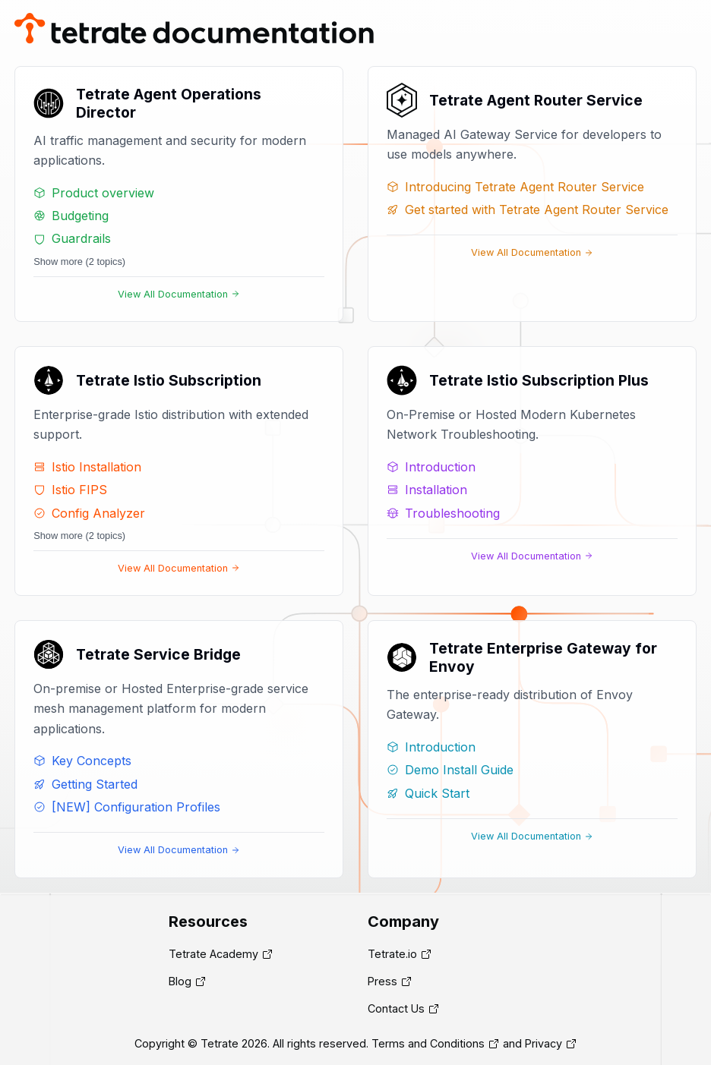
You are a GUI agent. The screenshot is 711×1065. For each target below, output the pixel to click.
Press (382, 981)
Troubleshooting (443, 513)
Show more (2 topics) (79, 261)
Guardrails (72, 238)
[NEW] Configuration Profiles (126, 807)
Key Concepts (82, 760)
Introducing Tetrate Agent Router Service (515, 186)
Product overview (93, 192)
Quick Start (428, 793)
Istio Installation (87, 466)
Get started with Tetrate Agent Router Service (527, 209)
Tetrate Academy (213, 953)
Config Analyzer (89, 513)
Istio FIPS (70, 489)
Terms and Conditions (428, 1043)
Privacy (543, 1043)
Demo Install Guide (450, 769)
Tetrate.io (392, 953)
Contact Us (396, 1008)
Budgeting (71, 215)
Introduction (431, 466)
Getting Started (85, 784)
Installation (427, 489)
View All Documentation (179, 294)
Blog (180, 981)
